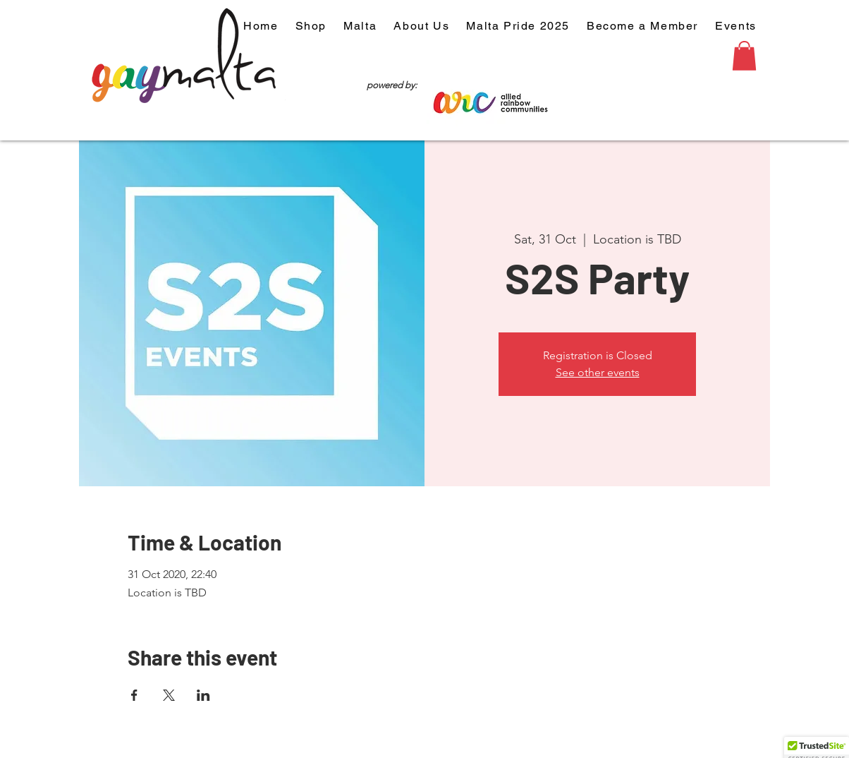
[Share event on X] (169, 695)
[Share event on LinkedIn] (203, 695)
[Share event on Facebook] (134, 695)
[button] (744, 56)
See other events (598, 372)
